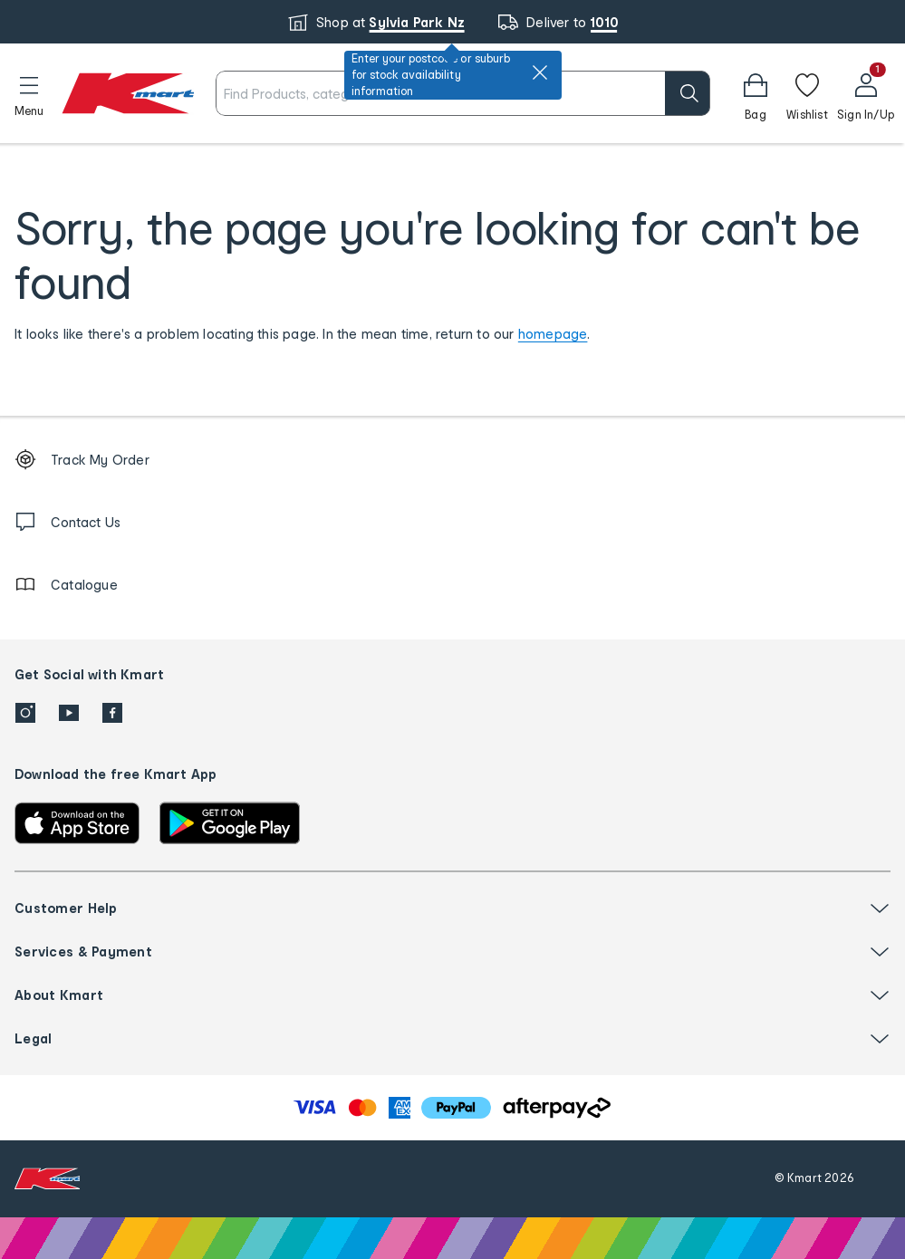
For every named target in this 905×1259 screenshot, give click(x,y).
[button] (29, 93)
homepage (553, 333)
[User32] (865, 93)
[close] (540, 72)
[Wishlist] (807, 93)
